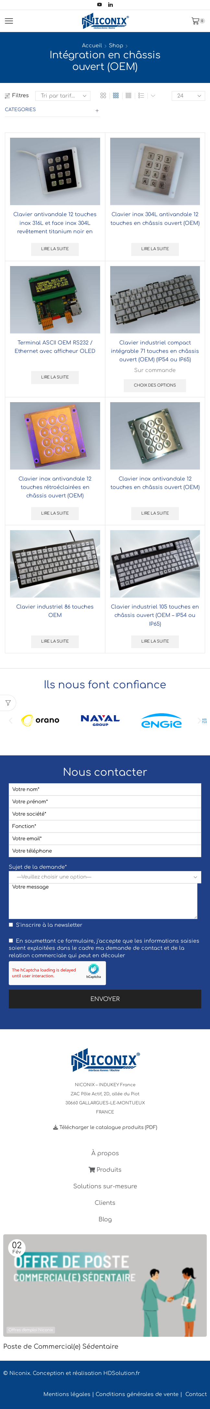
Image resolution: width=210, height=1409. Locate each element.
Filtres (17, 96)
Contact (196, 1394)
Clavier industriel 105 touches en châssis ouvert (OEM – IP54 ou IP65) (155, 615)
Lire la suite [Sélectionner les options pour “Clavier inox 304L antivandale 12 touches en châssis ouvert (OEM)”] (155, 249)
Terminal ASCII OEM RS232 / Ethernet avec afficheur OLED (55, 347)
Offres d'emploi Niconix (30, 1330)
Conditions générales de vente (137, 1394)
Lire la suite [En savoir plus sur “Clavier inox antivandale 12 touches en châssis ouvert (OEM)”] (155, 513)
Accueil (92, 46)
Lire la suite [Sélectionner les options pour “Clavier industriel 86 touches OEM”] (55, 641)
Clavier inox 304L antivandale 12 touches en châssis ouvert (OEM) (155, 219)
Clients (105, 1203)
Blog (105, 1219)
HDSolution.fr (121, 1373)
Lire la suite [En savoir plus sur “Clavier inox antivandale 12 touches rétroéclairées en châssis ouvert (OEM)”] (55, 513)
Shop (116, 46)
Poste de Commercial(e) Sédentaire (60, 1346)
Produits (105, 1170)
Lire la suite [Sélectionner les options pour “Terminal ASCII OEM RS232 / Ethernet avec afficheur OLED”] (55, 377)
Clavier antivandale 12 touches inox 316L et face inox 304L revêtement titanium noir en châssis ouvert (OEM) (55, 227)
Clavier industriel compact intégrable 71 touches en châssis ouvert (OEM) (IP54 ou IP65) (155, 351)
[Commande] (62, 96)
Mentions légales (66, 1394)
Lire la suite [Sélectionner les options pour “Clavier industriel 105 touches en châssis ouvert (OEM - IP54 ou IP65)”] (155, 641)
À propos (105, 1153)
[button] (10, 720)
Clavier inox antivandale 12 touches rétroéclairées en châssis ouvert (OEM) (54, 487)
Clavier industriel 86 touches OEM (55, 611)
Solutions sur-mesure (105, 1186)
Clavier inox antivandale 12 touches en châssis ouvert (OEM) (155, 483)
